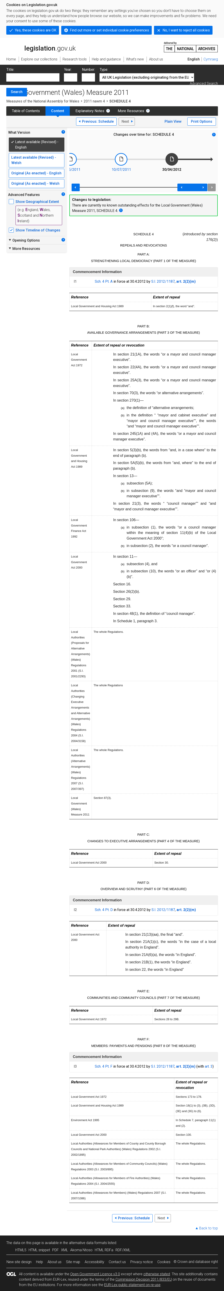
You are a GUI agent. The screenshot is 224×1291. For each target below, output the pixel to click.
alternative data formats (88, 1243)
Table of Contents (26, 111)
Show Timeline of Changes (38, 230)
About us (54, 1262)
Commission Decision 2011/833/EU (143, 1279)
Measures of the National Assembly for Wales (42, 101)
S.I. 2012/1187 (163, 281)
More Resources (131, 111)
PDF (55, 1250)
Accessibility (94, 1262)
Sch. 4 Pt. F (103, 1066)
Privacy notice (141, 1262)
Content (57, 111)
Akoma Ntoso (81, 1250)
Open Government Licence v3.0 (95, 1274)
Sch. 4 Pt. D (104, 910)
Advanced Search (204, 83)
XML (64, 1250)
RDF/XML (122, 1250)
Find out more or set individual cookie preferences (109, 30)
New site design (19, 1262)
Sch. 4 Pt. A (104, 281)
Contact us (117, 1262)
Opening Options (24, 240)
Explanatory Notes (89, 111)
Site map (73, 1262)
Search (17, 92)
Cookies (163, 1262)
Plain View (173, 121)
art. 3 (209, 1066)
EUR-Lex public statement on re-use (132, 1285)
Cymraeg (211, 59)
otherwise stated (156, 1274)
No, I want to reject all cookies (186, 30)
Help (39, 1262)
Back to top (208, 1228)
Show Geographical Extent (37, 202)
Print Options (201, 121)
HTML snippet (39, 1250)
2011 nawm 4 (94, 101)
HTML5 (20, 1250)
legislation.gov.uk (41, 47)
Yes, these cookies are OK (35, 30)
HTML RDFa (104, 1250)
